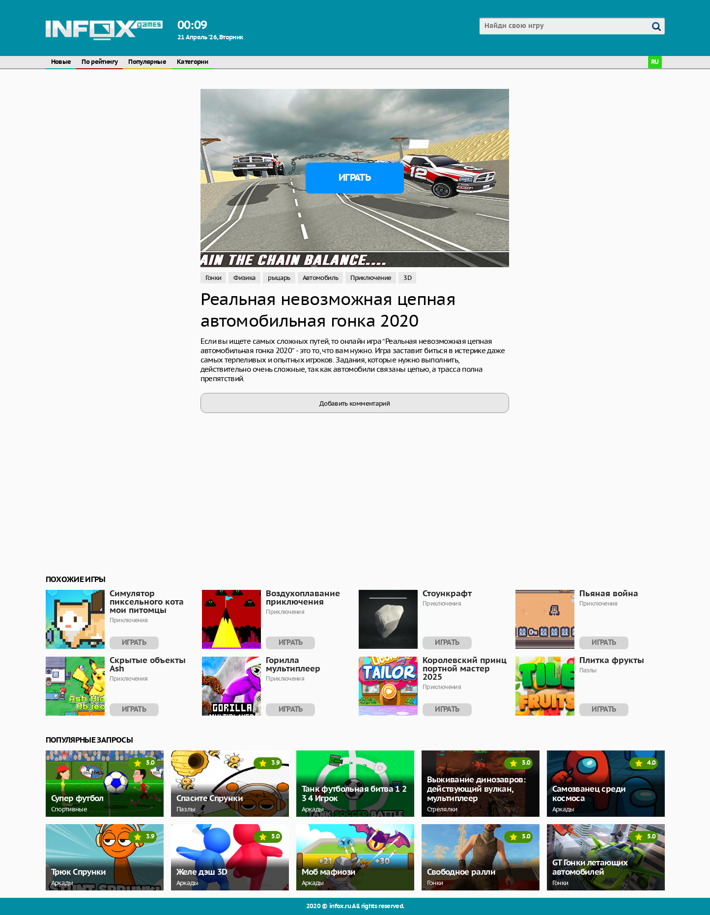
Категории (192, 62)
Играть (354, 178)
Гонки (213, 278)
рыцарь (279, 278)
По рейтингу (99, 62)
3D (407, 278)
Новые (61, 62)
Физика (244, 278)
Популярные (147, 62)
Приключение (370, 278)
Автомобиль (321, 278)
